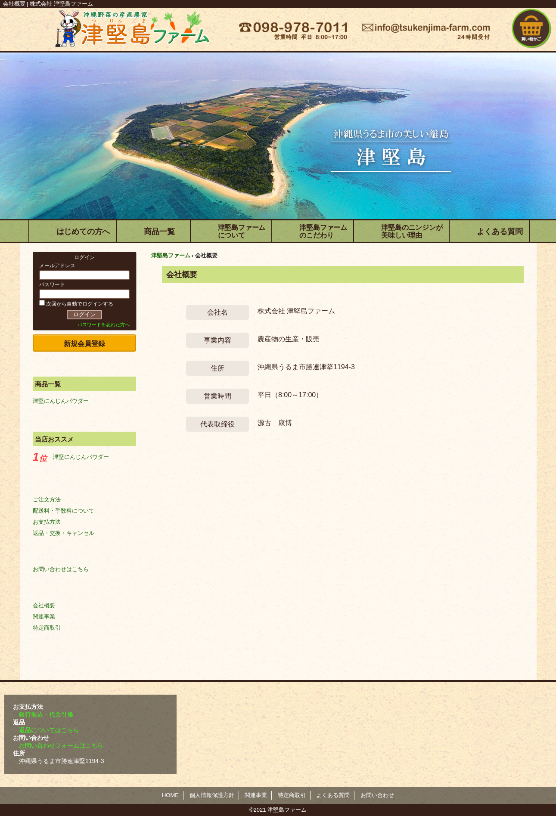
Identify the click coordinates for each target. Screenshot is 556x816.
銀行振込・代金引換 (46, 714)
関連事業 (44, 616)
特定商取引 (47, 627)
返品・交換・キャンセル (63, 533)
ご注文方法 (47, 499)
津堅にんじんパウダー (61, 401)
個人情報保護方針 (211, 795)
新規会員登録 (84, 343)
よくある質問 (333, 795)
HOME (170, 795)
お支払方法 (47, 522)
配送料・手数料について (63, 510)
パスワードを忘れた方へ (104, 324)
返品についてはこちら (49, 729)
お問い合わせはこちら (61, 569)
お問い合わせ (377, 795)
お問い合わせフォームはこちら (61, 745)
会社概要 (44, 605)
